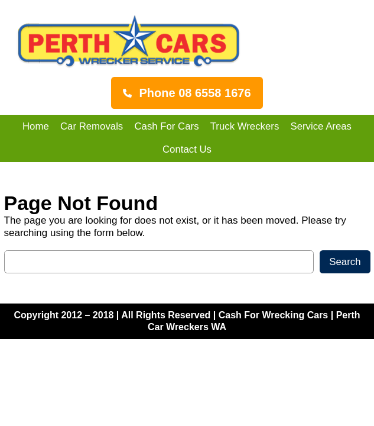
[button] (186, 93)
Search (344, 261)
